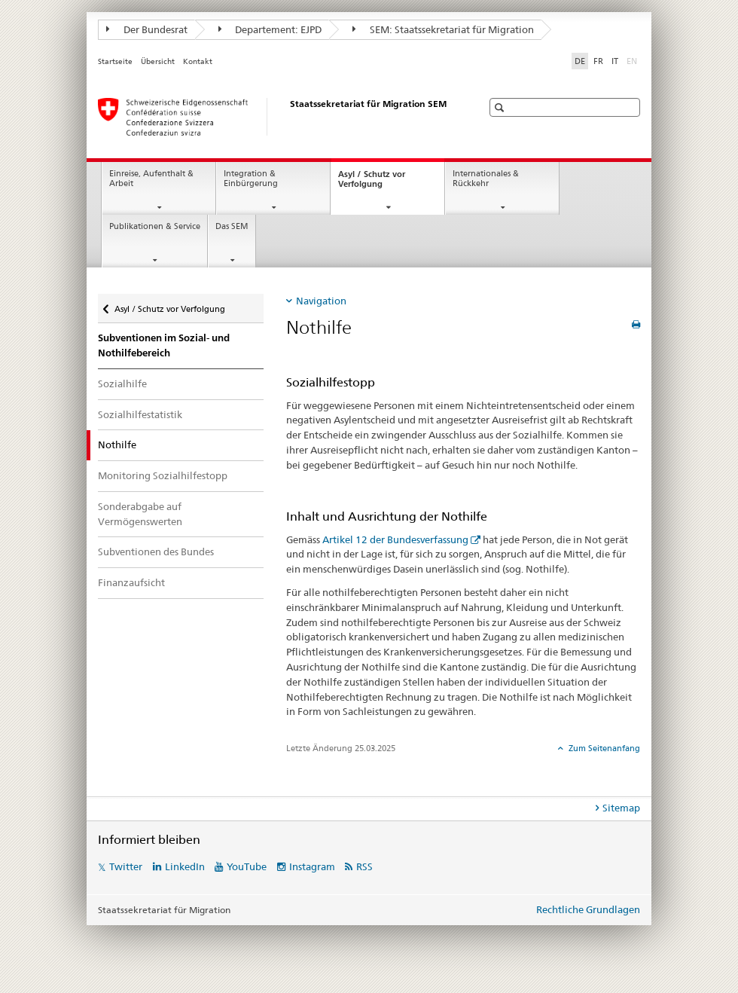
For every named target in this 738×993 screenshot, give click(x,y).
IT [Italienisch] (614, 61)
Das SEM (232, 226)
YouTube (247, 866)
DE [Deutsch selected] (580, 61)
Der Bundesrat (147, 29)
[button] (501, 107)
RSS (364, 866)
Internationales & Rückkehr (486, 178)
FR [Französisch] (598, 61)
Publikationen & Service (154, 226)
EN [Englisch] (633, 60)
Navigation (321, 301)
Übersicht (158, 61)
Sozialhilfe (122, 383)
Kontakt (197, 61)
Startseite (115, 61)
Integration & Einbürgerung (251, 178)
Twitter (125, 866)
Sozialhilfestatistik (140, 414)
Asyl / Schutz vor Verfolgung (374, 183)
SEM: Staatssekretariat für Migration (443, 29)
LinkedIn (185, 866)
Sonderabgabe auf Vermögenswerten (140, 513)
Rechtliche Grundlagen (588, 909)
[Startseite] (275, 117)
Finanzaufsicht (131, 582)
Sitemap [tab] (621, 808)
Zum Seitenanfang (603, 748)
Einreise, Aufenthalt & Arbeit (151, 178)
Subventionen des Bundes (156, 551)
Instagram (312, 866)
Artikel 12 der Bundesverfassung (395, 539)
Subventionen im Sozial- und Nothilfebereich (164, 345)
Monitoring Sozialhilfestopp (162, 475)
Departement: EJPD (270, 29)
